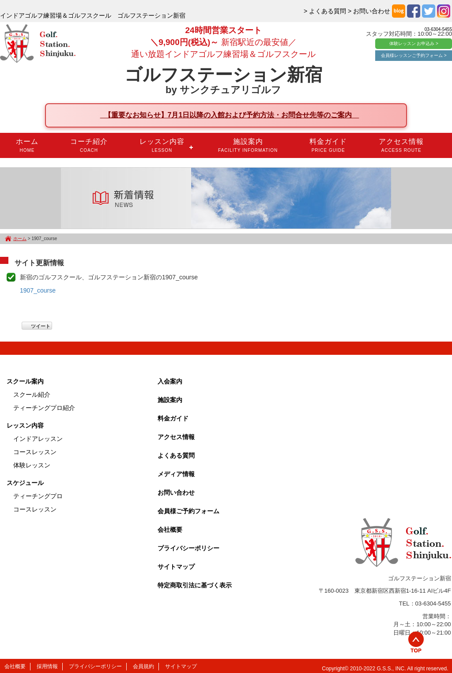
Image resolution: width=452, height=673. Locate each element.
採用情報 (47, 666)
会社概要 (170, 529)
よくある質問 (176, 455)
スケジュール (25, 482)
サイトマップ (176, 566)
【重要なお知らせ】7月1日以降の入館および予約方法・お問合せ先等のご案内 (229, 115)
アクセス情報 (401, 145)
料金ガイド (328, 145)
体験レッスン (31, 465)
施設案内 (248, 145)
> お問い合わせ (369, 11)
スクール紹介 (31, 394)
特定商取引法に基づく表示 (195, 585)
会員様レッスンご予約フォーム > (414, 55)
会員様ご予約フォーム (188, 511)
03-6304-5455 (438, 29)
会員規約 (143, 666)
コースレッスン (34, 451)
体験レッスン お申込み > (413, 43)
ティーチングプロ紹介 (44, 407)
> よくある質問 (325, 11)
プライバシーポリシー (188, 548)
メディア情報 (176, 473)
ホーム (27, 145)
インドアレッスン (38, 438)
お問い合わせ (176, 492)
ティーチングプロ (38, 496)
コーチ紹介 (89, 145)
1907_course (38, 290)
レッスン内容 (162, 145)
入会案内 (170, 381)
